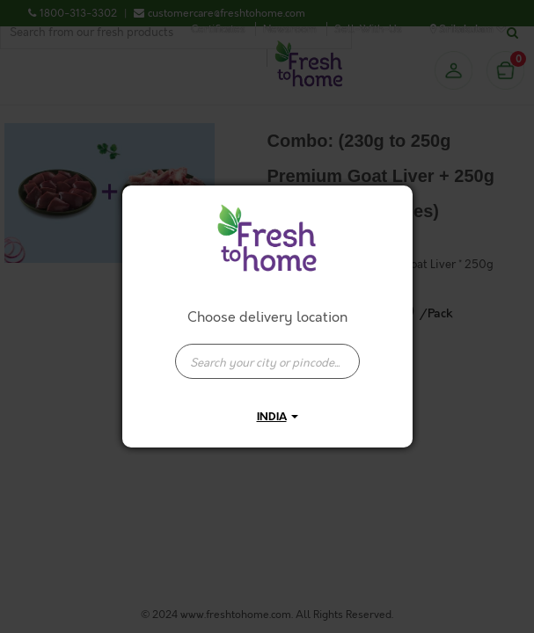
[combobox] (267, 352)
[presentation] (267, 361)
